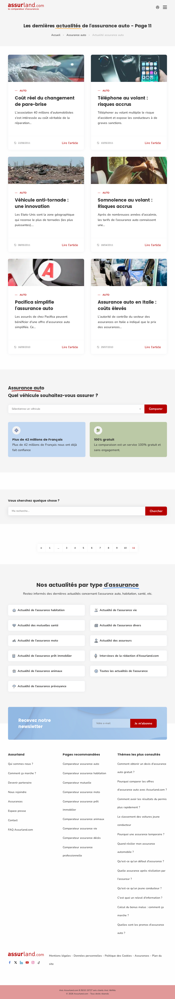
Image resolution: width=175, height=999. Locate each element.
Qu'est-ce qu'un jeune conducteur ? (139, 888)
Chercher (156, 511)
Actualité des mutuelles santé (35, 625)
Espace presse (17, 811)
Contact (13, 820)
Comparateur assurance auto (81, 764)
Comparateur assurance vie (80, 828)
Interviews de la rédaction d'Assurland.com (127, 655)
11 (133, 548)
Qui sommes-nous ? (20, 764)
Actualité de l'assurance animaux (37, 671)
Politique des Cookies (118, 956)
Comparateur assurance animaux (83, 819)
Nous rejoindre (17, 792)
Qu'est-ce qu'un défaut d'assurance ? (140, 861)
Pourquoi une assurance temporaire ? (140, 834)
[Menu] (165, 7)
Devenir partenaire (20, 783)
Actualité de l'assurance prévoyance (39, 686)
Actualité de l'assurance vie (116, 610)
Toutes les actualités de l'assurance (121, 671)
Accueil (55, 35)
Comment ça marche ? (22, 773)
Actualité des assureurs (113, 640)
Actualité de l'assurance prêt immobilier (42, 655)
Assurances (15, 801)
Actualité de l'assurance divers (118, 625)
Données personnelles (88, 956)
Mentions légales (60, 956)
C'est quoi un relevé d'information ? (139, 898)
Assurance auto (76, 35)
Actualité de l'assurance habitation (38, 610)
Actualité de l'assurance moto (35, 640)
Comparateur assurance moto (81, 792)
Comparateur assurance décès (82, 838)
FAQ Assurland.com (20, 830)
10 (125, 548)
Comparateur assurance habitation (84, 773)
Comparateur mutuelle (77, 783)
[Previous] (41, 548)
